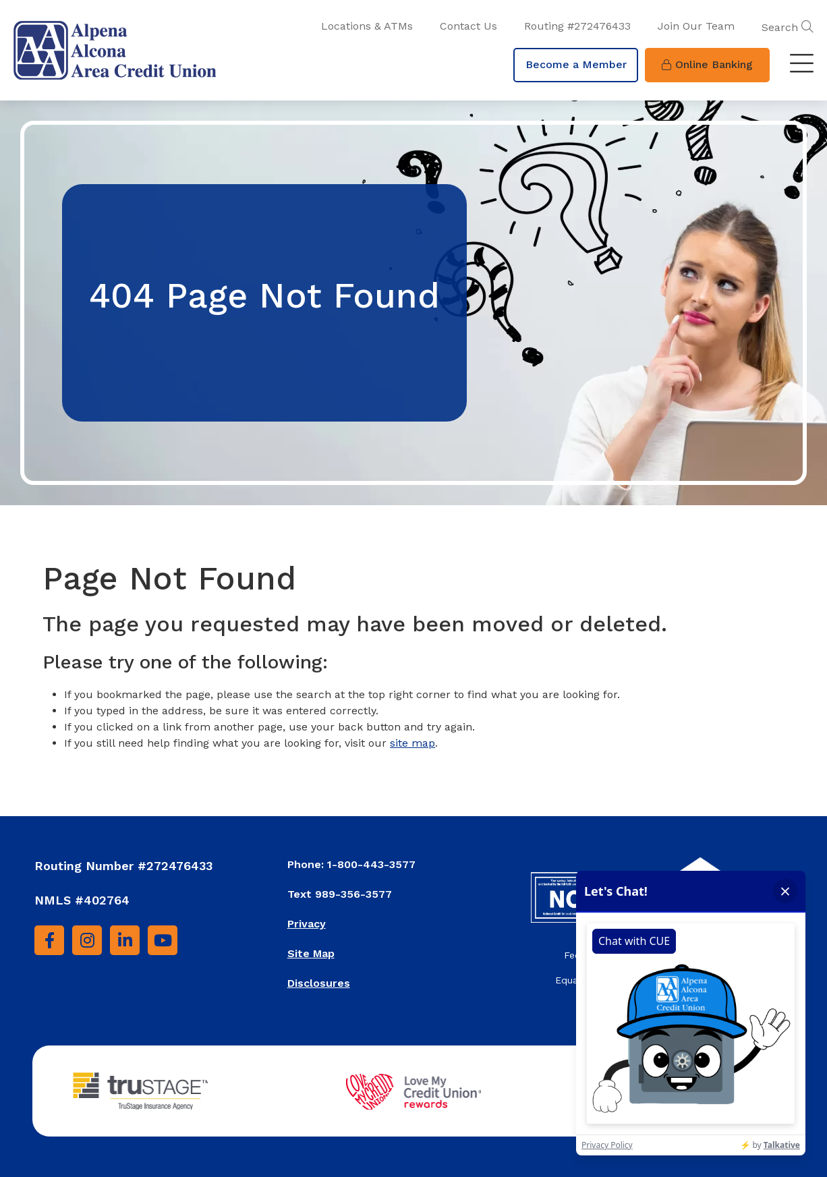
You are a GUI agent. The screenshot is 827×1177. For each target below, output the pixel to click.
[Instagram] (87, 940)
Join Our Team (696, 26)
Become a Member (576, 64)
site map (412, 743)
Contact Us (468, 26)
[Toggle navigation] (802, 65)
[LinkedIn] (125, 940)
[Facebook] (49, 940)
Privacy (306, 923)
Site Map (311, 953)
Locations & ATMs (367, 26)
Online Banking (707, 64)
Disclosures (318, 983)
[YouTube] (162, 940)
